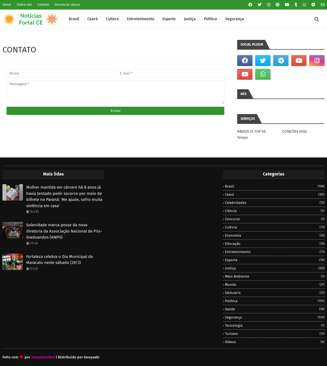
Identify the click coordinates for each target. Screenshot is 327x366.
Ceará (275, 194)
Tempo (242, 137)
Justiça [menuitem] (190, 19)
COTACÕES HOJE (294, 131)
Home (6, 5)
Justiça (275, 268)
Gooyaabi (91, 357)
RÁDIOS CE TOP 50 (251, 131)
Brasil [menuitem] (74, 19)
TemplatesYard (43, 357)
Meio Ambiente (275, 276)
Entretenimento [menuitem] (140, 19)
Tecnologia (275, 325)
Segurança (275, 317)
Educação (275, 244)
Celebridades (275, 203)
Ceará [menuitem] (92, 19)
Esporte (275, 260)
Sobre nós (24, 5)
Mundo (275, 284)
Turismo (275, 334)
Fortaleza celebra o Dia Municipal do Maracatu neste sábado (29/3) (59, 259)
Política (275, 301)
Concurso (275, 219)
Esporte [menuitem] (169, 19)
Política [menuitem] (210, 19)
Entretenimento (275, 252)
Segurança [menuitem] (234, 19)
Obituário (275, 293)
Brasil (275, 186)
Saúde (275, 309)
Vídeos (275, 342)
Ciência (275, 211)
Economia (275, 235)
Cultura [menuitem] (112, 19)
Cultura (275, 227)
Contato (43, 5)
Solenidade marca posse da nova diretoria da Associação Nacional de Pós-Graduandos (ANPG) (64, 231)
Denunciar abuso (67, 5)
